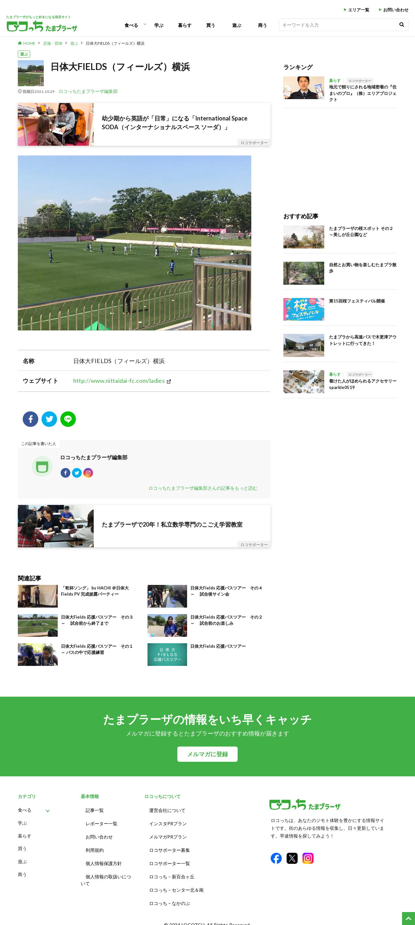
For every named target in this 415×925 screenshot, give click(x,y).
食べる (131, 25)
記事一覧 (95, 813)
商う (262, 25)
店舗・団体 (53, 43)
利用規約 (95, 848)
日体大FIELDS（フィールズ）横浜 (115, 43)
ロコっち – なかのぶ (169, 896)
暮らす (185, 25)
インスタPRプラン (168, 825)
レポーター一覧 (101, 825)
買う (210, 25)
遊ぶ (236, 25)
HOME (29, 43)
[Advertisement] (340, 153)
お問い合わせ (396, 9)
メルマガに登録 (207, 757)
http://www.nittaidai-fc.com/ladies (119, 380)
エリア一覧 (358, 9)
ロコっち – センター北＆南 (176, 884)
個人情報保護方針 (104, 860)
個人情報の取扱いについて (106, 876)
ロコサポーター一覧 (169, 860)
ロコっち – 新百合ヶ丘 (172, 872)
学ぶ (158, 25)
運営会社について (167, 813)
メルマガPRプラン (168, 836)
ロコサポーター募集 (169, 848)
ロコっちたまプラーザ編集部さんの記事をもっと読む (202, 491)
